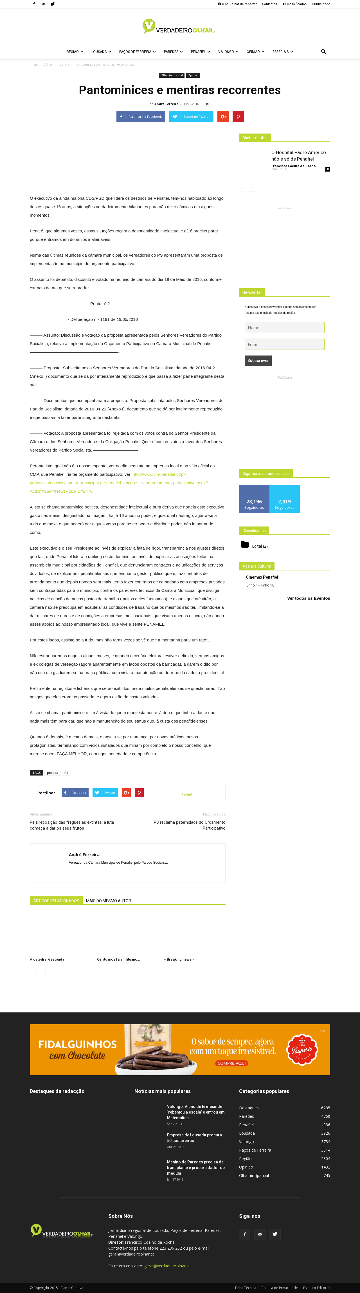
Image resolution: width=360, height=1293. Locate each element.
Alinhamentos (254, 137)
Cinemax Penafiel (262, 577)
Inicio (34, 64)
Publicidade (321, 4)
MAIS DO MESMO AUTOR (108, 901)
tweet (187, 794)
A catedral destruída (47, 959)
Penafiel (200, 52)
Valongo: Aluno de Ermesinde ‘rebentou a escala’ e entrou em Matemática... (196, 1112)
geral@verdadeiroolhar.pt (167, 1265)
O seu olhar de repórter (237, 4)
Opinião (255, 52)
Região (75, 52)
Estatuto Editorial (316, 1287)
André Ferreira (166, 104)
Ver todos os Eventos (308, 598)
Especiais (283, 52)
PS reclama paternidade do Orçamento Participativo (190, 825)
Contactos (269, 4)
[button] (323, 52)
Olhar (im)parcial (172, 75)
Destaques (249, 1107)
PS (66, 772)
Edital (257, 546)
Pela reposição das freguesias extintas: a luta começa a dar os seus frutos (72, 825)
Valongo (228, 52)
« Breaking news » (179, 959)
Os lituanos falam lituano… (118, 959)
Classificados (294, 4)
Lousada (101, 52)
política (52, 772)
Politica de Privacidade (280, 1287)
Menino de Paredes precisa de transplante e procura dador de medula (196, 1168)
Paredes (173, 52)
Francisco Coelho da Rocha (293, 166)
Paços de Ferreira (137, 52)
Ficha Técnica (245, 1287)
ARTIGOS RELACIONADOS (56, 901)
